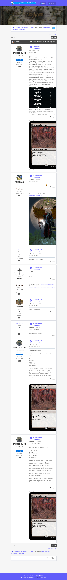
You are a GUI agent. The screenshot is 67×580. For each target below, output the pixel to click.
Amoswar (44, 27)
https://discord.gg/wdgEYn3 (35, 195)
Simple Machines (39, 575)
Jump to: (43, 558)
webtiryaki (43, 577)
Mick (19, 250)
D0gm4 (49, 27)
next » (55, 34)
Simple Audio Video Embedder (27, 577)
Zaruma (19, 306)
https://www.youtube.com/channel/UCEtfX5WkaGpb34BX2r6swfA (44, 287)
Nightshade (19, 323)
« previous (50, 34)
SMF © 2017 (32, 575)
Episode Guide (19, 53)
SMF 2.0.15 (26, 575)
